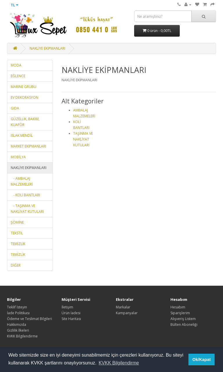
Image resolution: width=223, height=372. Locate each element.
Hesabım (177, 307)
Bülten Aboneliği (183, 324)
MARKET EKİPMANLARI (28, 146)
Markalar (123, 307)
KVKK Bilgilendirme (22, 336)
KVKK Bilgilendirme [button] (119, 362)
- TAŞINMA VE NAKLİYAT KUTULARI (27, 208)
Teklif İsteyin (17, 307)
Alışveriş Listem (183, 318)
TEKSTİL (17, 233)
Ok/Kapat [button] (202, 359)
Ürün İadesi (71, 312)
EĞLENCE (18, 75)
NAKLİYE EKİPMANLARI (47, 48)
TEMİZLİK (18, 243)
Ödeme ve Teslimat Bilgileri (29, 318)
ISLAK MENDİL (22, 135)
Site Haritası (71, 318)
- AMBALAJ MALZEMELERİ (22, 181)
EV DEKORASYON (24, 97)
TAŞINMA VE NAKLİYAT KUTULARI (83, 139)
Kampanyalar (127, 312)
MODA (16, 65)
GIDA (15, 108)
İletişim (67, 307)
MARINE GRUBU (23, 86)
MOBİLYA (18, 156)
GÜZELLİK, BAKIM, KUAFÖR (25, 121)
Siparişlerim (180, 312)
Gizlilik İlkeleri (18, 330)
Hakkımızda (16, 324)
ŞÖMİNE (17, 222)
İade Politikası (18, 312)
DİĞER (16, 265)
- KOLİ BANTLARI (25, 195)
